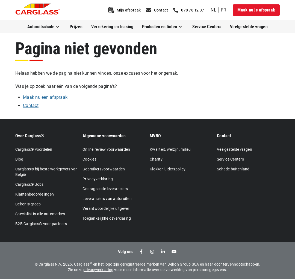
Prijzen (76, 26)
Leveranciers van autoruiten (107, 198)
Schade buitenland (233, 169)
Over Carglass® (30, 135)
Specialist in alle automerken (40, 214)
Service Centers (206, 26)
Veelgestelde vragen (249, 26)
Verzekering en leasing (112, 26)
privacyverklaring (98, 270)
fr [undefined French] (223, 10)
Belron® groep (28, 204)
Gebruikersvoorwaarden (103, 169)
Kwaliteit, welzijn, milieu (170, 149)
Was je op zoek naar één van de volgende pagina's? (66, 86)
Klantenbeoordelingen (34, 194)
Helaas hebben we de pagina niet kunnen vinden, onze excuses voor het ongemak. (96, 73)
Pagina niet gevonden (86, 48)
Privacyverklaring (97, 179)
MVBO (155, 135)
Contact (224, 135)
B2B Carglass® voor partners (41, 224)
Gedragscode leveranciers (105, 189)
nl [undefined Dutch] (213, 10)
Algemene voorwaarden (104, 135)
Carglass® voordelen (33, 149)
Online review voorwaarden (106, 149)
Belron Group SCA (183, 264)
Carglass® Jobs (29, 184)
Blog (19, 159)
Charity (156, 159)
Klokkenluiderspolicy (167, 169)
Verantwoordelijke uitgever (105, 208)
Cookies (89, 159)
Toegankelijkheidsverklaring (106, 218)
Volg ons (126, 251)
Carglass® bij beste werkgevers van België (46, 172)
